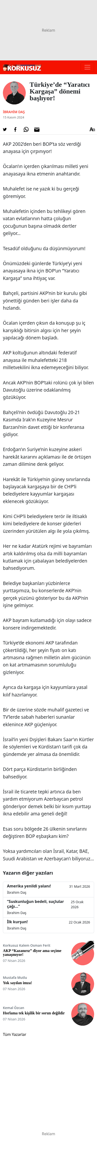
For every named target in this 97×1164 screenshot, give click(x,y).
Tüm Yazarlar (14, 1034)
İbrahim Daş (14, 112)
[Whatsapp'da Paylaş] (26, 129)
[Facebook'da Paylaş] (15, 129)
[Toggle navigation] (87, 67)
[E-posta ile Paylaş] (37, 129)
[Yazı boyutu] (92, 129)
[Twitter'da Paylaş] (5, 129)
